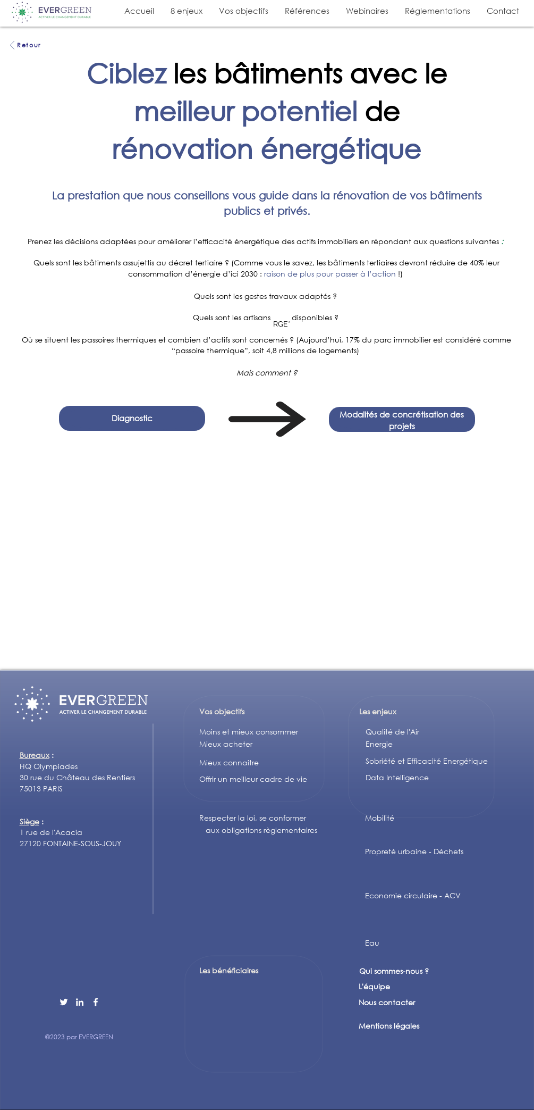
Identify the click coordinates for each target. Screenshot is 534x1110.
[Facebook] (95, 1002)
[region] (282, 320)
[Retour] (29, 45)
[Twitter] (63, 1002)
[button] (186, 10)
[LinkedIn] (79, 1002)
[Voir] (12, 45)
